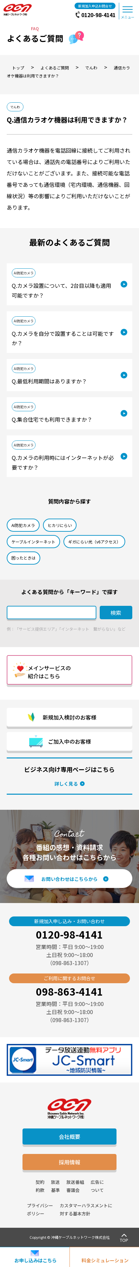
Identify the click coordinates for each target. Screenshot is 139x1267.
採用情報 (69, 1162)
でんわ (15, 106)
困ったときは (23, 558)
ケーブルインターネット (33, 541)
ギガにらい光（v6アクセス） (94, 541)
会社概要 (69, 1136)
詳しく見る (66, 783)
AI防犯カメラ (24, 272)
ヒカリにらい (60, 525)
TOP (124, 1240)
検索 (115, 613)
